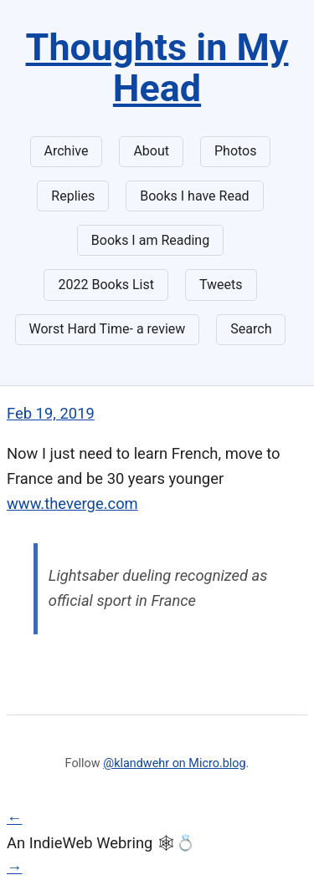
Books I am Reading (150, 240)
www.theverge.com (72, 503)
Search (250, 329)
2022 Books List (106, 284)
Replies (73, 196)
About (151, 151)
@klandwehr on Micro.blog (174, 763)
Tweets (221, 284)
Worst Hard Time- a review (107, 329)
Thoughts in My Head (157, 67)
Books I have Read (194, 196)
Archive (66, 151)
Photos (235, 151)
